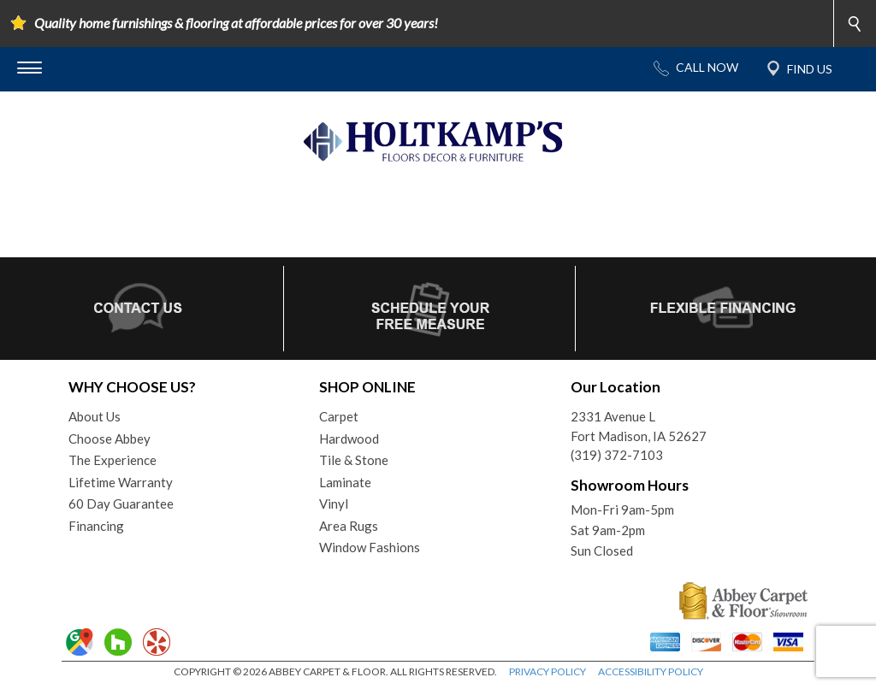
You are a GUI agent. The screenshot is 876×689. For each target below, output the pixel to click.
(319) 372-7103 (617, 454)
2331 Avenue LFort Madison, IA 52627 (639, 426)
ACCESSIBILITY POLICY (650, 671)
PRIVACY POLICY (547, 671)
